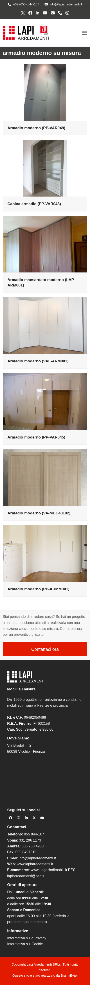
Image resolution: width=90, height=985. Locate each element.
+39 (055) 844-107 (26, 4)
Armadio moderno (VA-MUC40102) (38, 513)
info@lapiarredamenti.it (37, 858)
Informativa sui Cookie (25, 944)
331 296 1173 (30, 840)
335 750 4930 (33, 846)
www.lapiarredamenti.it (35, 864)
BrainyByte (69, 975)
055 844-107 (34, 834)
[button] (84, 33)
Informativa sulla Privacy (26, 938)
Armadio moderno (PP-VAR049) (36, 128)
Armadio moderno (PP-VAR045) (36, 437)
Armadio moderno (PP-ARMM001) (38, 589)
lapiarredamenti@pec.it (25, 876)
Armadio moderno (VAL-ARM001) (37, 361)
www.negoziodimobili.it (49, 870)
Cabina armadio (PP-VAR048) (34, 204)
